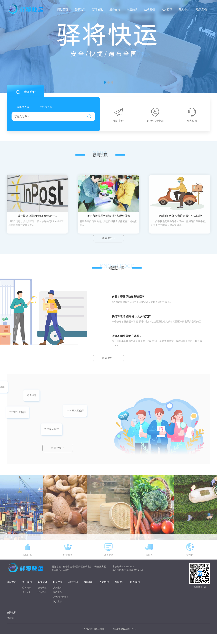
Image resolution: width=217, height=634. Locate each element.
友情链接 (11, 612)
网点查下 (57, 601)
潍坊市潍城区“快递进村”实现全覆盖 (108, 247)
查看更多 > (57, 448)
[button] (105, 82)
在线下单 (57, 592)
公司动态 (42, 587)
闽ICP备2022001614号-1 (124, 629)
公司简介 (26, 587)
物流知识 (132, 9)
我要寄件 (118, 114)
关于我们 (80, 9)
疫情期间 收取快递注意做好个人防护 (180, 247)
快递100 (11, 618)
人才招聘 (166, 9)
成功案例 (149, 9)
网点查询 (192, 114)
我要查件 (57, 587)
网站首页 (62, 9)
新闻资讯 (97, 9)
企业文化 (26, 592)
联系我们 (201, 9)
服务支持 (114, 9)
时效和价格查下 (60, 597)
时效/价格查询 (155, 114)
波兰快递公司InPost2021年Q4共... (37, 247)
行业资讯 (42, 592)
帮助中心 (184, 9)
